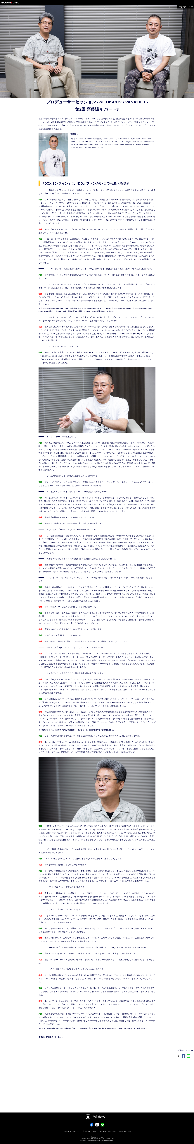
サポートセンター (125, 1131)
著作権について (90, 1131)
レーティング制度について (72, 1131)
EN (192, 7)
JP (188, 7)
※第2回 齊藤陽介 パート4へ (50, 1037)
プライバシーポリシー (107, 1131)
